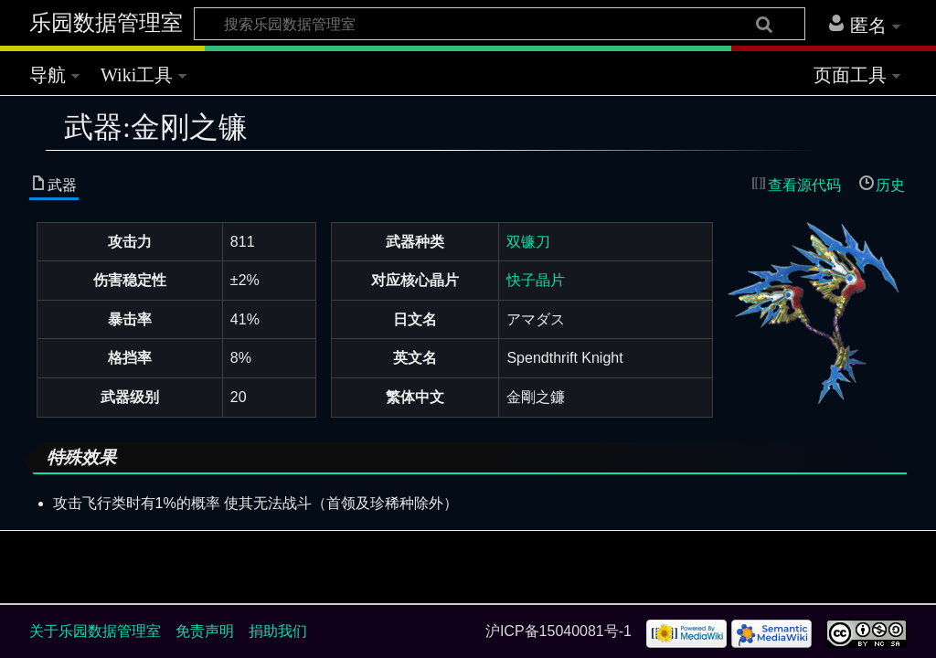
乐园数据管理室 (106, 23)
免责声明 (205, 631)
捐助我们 (278, 631)
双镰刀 (528, 241)
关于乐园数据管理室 (95, 631)
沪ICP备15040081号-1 (558, 631)
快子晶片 (535, 280)
